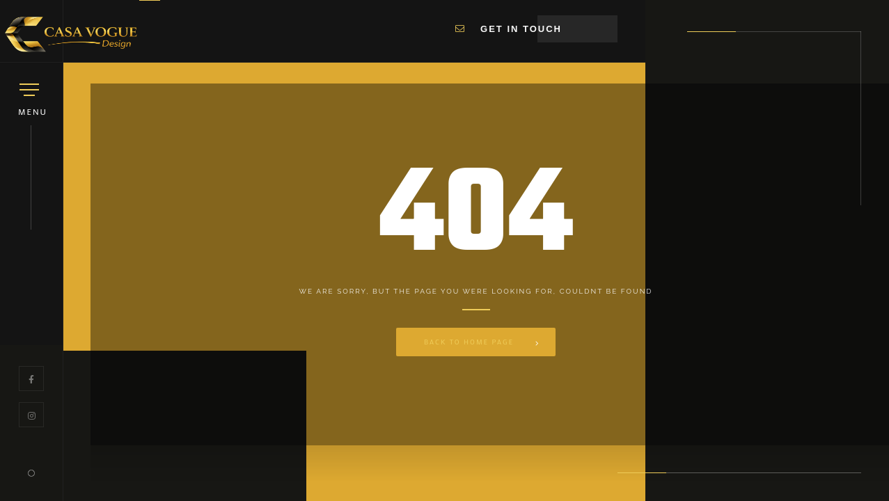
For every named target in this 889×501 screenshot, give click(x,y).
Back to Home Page (469, 342)
